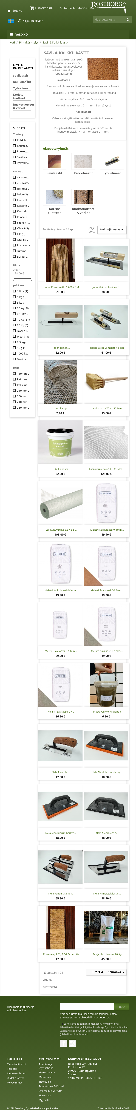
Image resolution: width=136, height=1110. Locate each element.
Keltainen (23, 205)
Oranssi (23, 239)
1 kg (21, 297)
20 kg (23, 308)
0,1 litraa (23, 314)
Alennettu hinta (16, 1073)
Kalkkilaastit (22, 82)
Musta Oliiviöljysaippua (107, 711)
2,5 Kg (23, 342)
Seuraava (116, 972)
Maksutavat (45, 1077)
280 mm (23, 407)
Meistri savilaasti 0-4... (61, 711)
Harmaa (23, 188)
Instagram (72, 1043)
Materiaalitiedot (16, 1064)
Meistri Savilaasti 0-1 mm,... (107, 590)
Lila (21, 234)
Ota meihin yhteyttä (50, 1090)
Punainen (23, 217)
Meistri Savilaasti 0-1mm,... (107, 651)
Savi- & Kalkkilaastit (23, 66)
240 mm (23, 402)
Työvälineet (21, 88)
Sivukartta (45, 1095)
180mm (23, 373)
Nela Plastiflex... (61, 772)
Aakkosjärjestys (111, 229)
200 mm (23, 396)
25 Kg (22, 325)
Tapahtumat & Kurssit (52, 1086)
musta (23, 183)
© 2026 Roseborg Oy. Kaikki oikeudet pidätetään (32, 1108)
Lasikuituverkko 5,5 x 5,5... (61, 529)
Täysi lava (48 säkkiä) (23, 359)
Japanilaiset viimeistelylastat (107, 347)
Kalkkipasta (61, 469)
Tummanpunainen (23, 251)
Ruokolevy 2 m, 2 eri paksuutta (61, 954)
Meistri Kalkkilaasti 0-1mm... (107, 529)
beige (22, 194)
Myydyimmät (14, 1082)
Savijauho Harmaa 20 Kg (107, 954)
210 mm (23, 390)
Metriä (23, 336)
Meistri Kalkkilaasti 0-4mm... (61, 590)
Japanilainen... (61, 347)
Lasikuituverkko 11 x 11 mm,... (107, 469)
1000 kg (23, 353)
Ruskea (23, 245)
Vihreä (23, 228)
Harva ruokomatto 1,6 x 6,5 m (61, 287)
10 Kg (23, 319)
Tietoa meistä (47, 1072)
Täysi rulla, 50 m (23, 331)
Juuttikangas (61, 408)
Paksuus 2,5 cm (23, 379)
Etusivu (17, 11)
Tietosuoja (45, 1081)
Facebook (63, 1043)
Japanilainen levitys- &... (107, 287)
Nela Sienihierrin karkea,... (61, 833)
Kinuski (23, 211)
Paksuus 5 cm (23, 385)
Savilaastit (20, 75)
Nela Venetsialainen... (61, 893)
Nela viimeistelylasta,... (107, 893)
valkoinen (23, 177)
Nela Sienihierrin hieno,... (107, 772)
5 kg (21, 302)
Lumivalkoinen (23, 200)
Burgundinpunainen (23, 256)
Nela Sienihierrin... (107, 833)
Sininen (23, 222)
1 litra (22, 291)
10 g (22, 348)
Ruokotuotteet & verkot (22, 106)
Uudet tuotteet (15, 1078)
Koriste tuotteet (19, 96)
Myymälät (44, 1100)
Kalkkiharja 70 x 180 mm (107, 408)
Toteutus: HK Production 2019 (113, 1108)
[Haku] (112, 19)
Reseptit (12, 1068)
